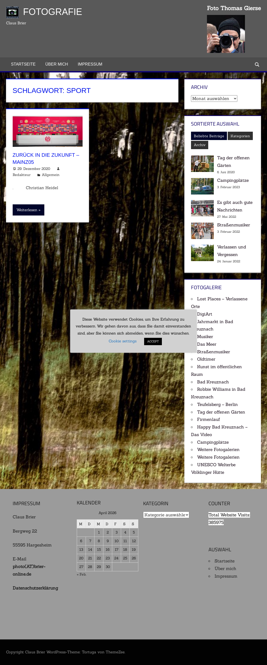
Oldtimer (206, 359)
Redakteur (22, 174)
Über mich (56, 64)
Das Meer (206, 344)
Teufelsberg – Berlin (217, 404)
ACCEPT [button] (153, 341)
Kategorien (240, 136)
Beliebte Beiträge (209, 136)
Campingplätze (233, 180)
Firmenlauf (208, 419)
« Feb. (81, 574)
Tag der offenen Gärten (221, 412)
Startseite (23, 64)
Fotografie (52, 12)
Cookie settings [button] (123, 341)
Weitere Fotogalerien (218, 449)
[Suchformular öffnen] (257, 64)
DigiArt (204, 314)
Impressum (90, 64)
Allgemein (51, 174)
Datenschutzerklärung (35, 588)
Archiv (199, 145)
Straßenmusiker (233, 225)
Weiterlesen (26, 209)
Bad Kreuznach (213, 382)
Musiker (205, 336)
